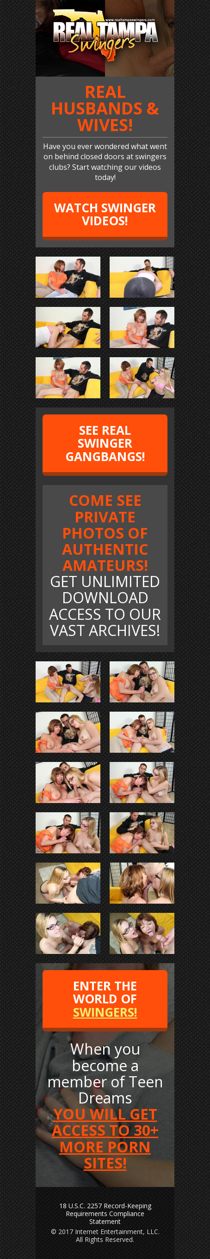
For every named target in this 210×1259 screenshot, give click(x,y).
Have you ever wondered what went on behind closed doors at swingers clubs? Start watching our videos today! (105, 133)
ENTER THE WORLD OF (105, 998)
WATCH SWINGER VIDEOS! (105, 214)
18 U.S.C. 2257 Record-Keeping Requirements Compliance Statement (105, 1213)
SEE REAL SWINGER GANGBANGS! (105, 443)
